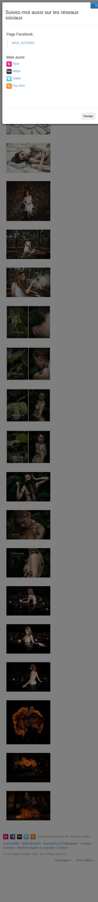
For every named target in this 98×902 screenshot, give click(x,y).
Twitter (17, 78)
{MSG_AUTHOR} (23, 43)
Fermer (88, 116)
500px (16, 71)
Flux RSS (19, 86)
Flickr (16, 64)
